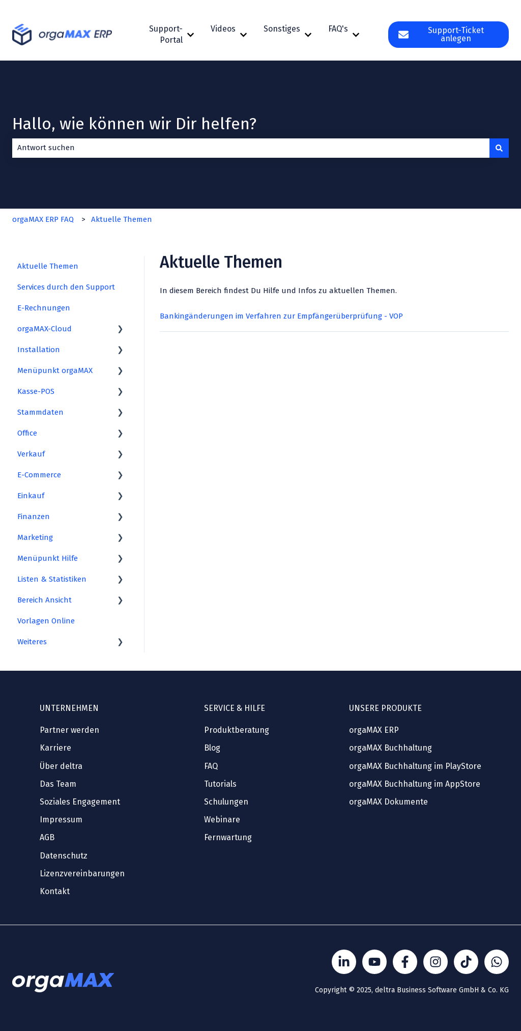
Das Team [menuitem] (58, 784)
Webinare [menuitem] (222, 819)
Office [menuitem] (27, 433)
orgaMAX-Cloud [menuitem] (44, 328)
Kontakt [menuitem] (55, 891)
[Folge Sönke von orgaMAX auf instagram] (435, 962)
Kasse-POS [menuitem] (35, 391)
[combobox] (250, 147)
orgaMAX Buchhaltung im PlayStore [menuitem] (415, 766)
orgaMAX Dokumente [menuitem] (388, 802)
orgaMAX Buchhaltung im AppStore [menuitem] (414, 784)
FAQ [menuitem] (211, 766)
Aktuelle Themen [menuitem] (47, 266)
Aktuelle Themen (121, 219)
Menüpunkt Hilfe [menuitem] (47, 558)
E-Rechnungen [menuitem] (43, 307)
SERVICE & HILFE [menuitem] (234, 708)
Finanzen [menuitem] (33, 516)
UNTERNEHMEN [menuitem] (69, 708)
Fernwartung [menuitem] (228, 837)
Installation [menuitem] (38, 349)
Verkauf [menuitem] (31, 454)
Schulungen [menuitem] (226, 802)
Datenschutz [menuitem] (64, 856)
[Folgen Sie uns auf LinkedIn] (344, 962)
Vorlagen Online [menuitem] (46, 620)
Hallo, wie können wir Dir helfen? (134, 123)
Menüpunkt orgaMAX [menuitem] (55, 370)
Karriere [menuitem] (55, 748)
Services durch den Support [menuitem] (66, 287)
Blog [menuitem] (212, 748)
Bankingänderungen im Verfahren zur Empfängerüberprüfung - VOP (281, 316)
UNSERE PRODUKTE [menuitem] (385, 708)
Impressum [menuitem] (61, 819)
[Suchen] (499, 147)
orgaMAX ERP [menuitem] (374, 730)
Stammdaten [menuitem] (40, 412)
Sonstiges (282, 29)
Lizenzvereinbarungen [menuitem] (82, 873)
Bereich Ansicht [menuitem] (44, 600)
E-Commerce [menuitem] (39, 474)
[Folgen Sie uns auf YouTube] (374, 962)
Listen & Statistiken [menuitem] (51, 579)
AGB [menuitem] (47, 837)
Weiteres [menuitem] (32, 641)
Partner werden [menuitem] (69, 730)
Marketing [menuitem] (35, 537)
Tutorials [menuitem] (220, 784)
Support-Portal (166, 34)
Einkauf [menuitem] (30, 495)
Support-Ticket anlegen (440, 34)
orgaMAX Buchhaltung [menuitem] (390, 748)
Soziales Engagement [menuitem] (80, 802)
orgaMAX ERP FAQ (43, 219)
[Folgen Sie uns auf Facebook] (405, 962)
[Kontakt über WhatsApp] (496, 962)
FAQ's (338, 29)
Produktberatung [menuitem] (236, 730)
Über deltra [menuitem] (61, 766)
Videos (223, 29)
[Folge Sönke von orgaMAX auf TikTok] (466, 962)
